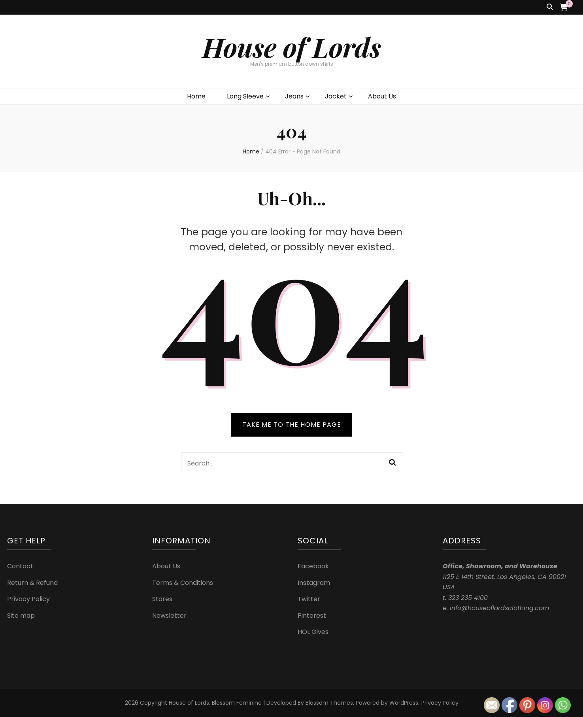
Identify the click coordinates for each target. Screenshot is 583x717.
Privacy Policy (28, 598)
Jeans (294, 96)
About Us (382, 96)
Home (196, 96)
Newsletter (169, 615)
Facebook (313, 566)
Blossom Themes (329, 703)
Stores (162, 598)
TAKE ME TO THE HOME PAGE (291, 424)
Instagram (314, 582)
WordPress (403, 703)
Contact (20, 566)
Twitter (309, 598)
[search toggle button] (550, 7)
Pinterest (312, 615)
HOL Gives (313, 631)
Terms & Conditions (182, 582)
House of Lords (291, 46)
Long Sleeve (245, 96)
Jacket (336, 96)
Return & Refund (32, 582)
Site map (21, 615)
